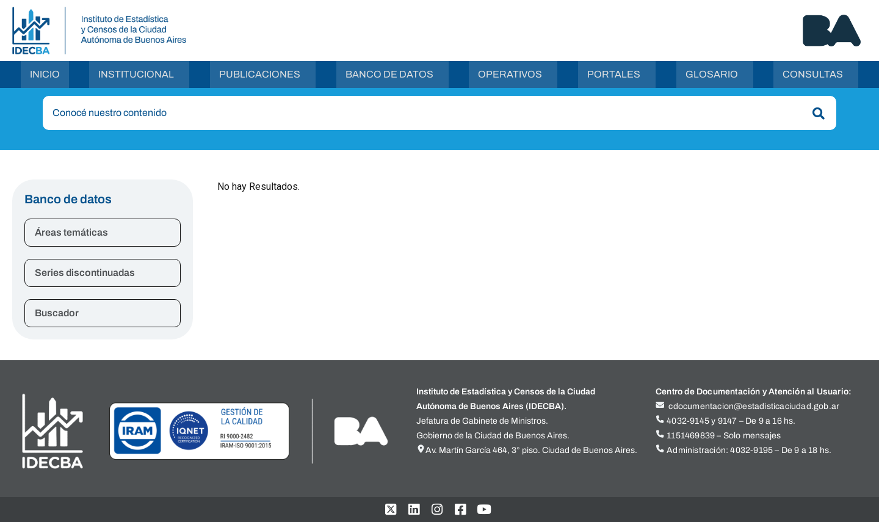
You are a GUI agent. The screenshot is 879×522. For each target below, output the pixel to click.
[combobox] (439, 114)
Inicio (45, 75)
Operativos (510, 75)
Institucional (136, 75)
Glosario (711, 75)
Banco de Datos (389, 75)
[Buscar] (816, 114)
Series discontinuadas (85, 274)
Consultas (813, 75)
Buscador (57, 314)
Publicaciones (259, 75)
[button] (139, 75)
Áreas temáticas (71, 233)
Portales (613, 75)
